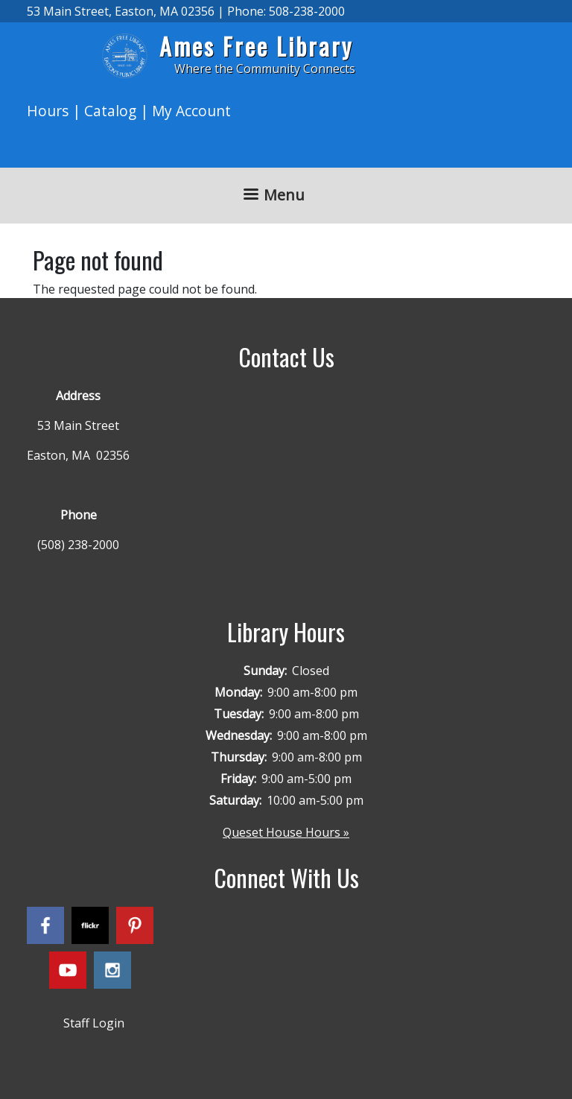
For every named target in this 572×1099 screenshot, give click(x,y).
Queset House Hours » (286, 832)
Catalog (110, 111)
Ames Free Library (256, 45)
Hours (48, 111)
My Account (191, 111)
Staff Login (93, 1023)
